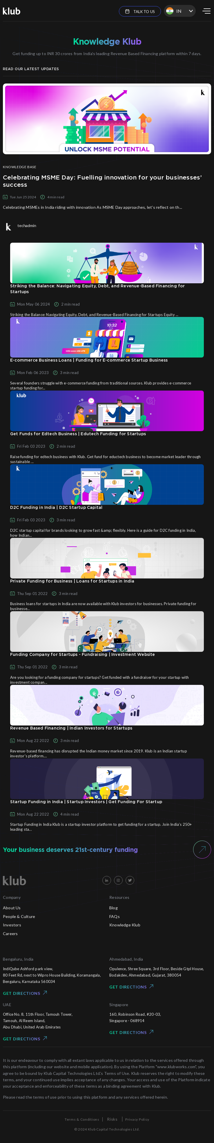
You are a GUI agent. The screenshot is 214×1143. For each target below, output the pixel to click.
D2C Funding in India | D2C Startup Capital (56, 508)
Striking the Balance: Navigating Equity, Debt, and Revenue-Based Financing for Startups (97, 289)
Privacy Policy (137, 1119)
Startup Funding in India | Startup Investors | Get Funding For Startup (86, 802)
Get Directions (25, 993)
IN (174, 10)
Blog (113, 907)
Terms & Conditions (82, 1119)
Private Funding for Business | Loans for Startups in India (72, 581)
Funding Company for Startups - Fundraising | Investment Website (82, 655)
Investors (12, 924)
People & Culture (19, 916)
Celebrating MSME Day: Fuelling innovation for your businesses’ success (102, 181)
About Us (12, 907)
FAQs (114, 916)
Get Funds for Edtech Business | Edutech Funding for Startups (78, 434)
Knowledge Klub (124, 924)
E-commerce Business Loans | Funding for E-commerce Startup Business (89, 360)
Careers (10, 933)
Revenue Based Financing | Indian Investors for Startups (71, 728)
